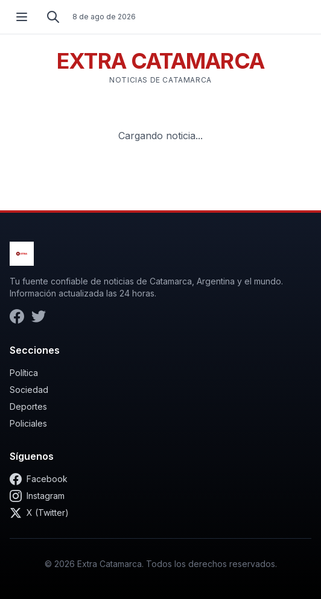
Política (24, 373)
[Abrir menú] (22, 17)
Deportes (28, 406)
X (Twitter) (39, 513)
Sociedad (29, 389)
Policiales (28, 423)
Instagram (37, 496)
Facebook (39, 479)
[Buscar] (53, 17)
